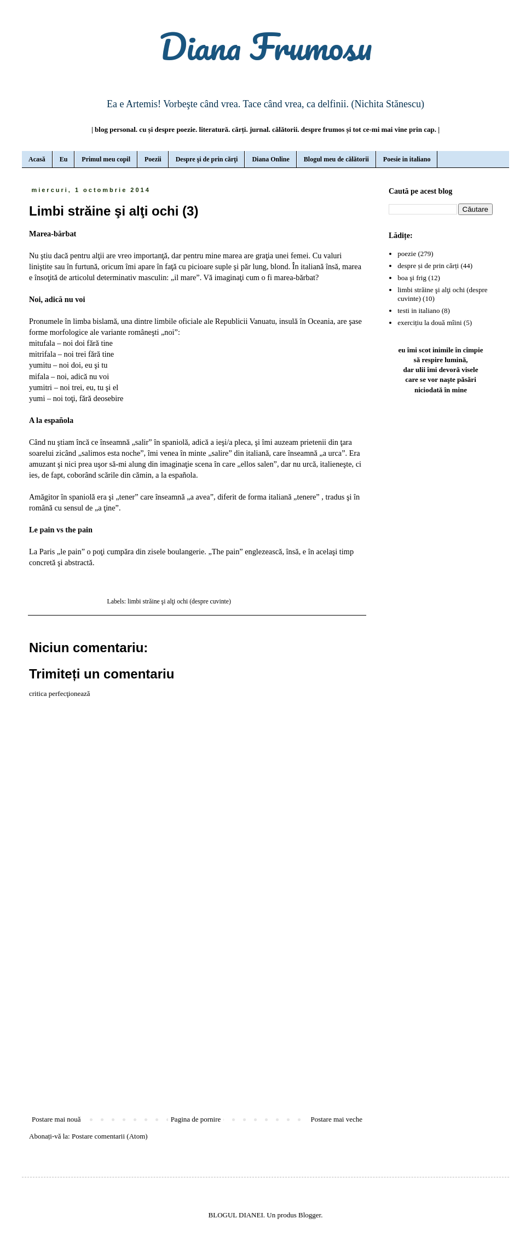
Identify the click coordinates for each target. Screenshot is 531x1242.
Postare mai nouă (56, 1119)
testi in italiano (418, 310)
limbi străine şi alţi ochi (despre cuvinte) (179, 601)
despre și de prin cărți (428, 266)
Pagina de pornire (196, 1119)
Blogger (309, 1215)
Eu (64, 159)
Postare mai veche (336, 1119)
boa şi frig (411, 278)
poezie (406, 253)
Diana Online (270, 159)
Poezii (153, 159)
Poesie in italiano (407, 159)
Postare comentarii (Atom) (110, 1136)
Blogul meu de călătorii (336, 159)
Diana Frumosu (265, 46)
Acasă (36, 159)
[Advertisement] (197, 1023)
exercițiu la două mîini (429, 322)
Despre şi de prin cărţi (207, 159)
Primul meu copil (106, 159)
